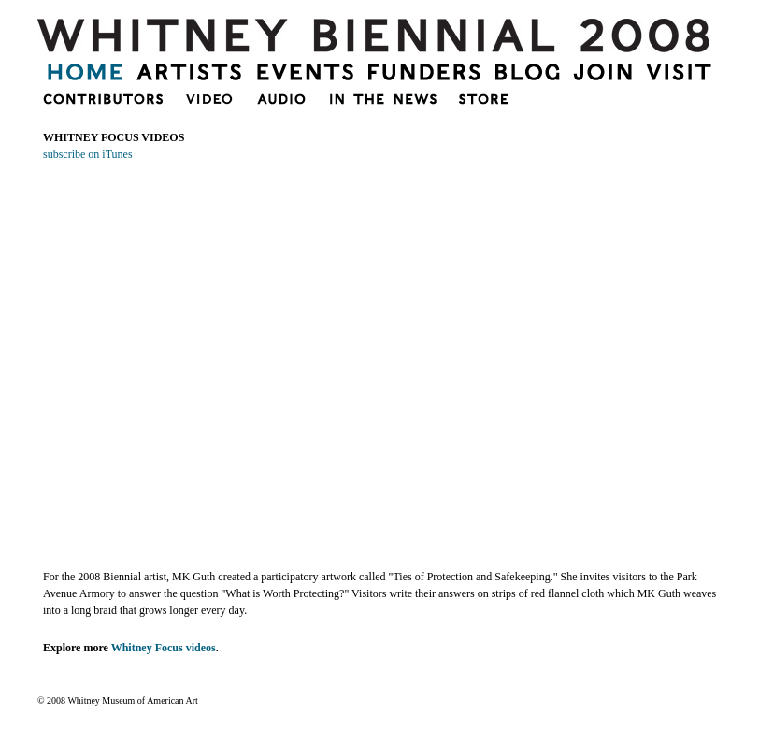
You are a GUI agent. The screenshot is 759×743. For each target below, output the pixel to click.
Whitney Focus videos (163, 647)
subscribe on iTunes (88, 154)
